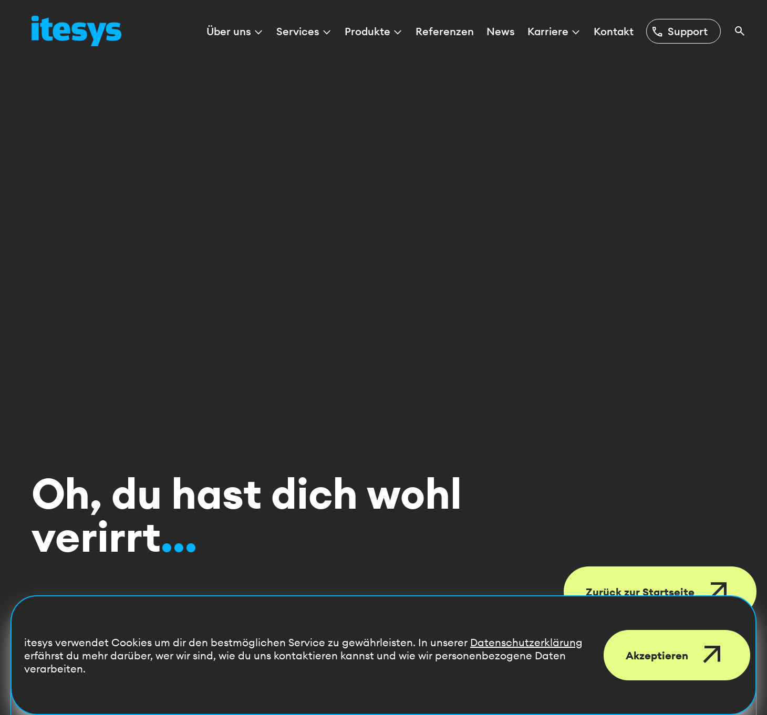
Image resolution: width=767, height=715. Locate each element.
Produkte (374, 31)
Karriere (554, 31)
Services (304, 31)
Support (679, 31)
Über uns (235, 31)
